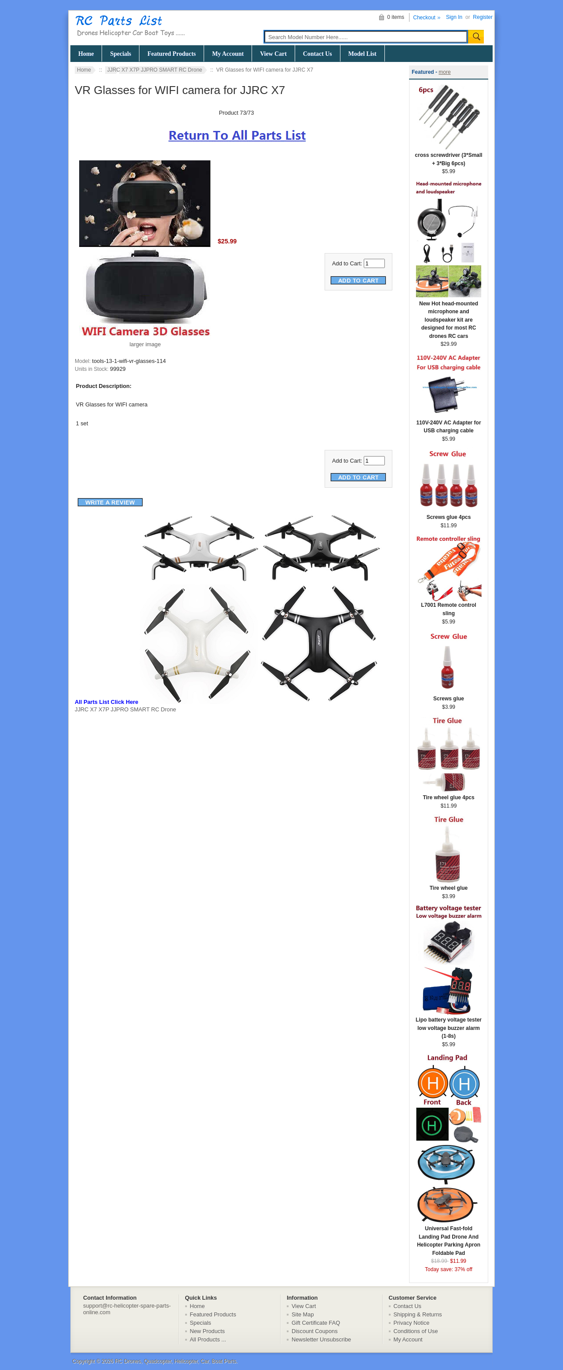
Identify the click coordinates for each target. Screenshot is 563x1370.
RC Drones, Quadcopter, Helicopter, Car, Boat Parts (175, 1361)
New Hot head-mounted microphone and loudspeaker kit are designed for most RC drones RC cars (449, 317)
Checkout (424, 17)
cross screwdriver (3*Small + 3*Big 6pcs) (448, 156)
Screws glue (449, 696)
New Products (207, 1331)
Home (86, 54)
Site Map (303, 1314)
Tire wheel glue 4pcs (449, 795)
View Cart (273, 54)
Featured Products (171, 54)
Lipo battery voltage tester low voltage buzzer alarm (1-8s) (449, 1025)
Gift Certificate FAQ (316, 1322)
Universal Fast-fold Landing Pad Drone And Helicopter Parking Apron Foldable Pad (449, 1238)
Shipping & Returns (418, 1314)
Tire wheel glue (449, 885)
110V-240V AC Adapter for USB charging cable (449, 424)
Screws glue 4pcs (449, 514)
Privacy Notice (412, 1322)
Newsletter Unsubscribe (321, 1339)
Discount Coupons (315, 1331)
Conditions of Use (416, 1331)
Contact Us (317, 54)
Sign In (454, 17)
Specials (120, 54)
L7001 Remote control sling (449, 606)
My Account (228, 54)
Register (483, 17)
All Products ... (208, 1339)
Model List (362, 54)
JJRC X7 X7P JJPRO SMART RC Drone (154, 70)
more (444, 72)
